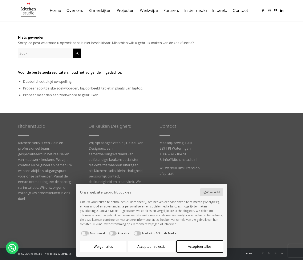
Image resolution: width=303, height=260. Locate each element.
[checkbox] (92, 233)
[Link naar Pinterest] (275, 10)
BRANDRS (66, 253)
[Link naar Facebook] (263, 10)
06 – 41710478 (174, 154)
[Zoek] (49, 53)
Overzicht (211, 192)
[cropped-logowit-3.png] (28, 10)
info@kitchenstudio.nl (180, 159)
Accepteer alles (199, 246)
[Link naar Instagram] (269, 10)
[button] (13, 247)
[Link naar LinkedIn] (282, 10)
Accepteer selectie (151, 246)
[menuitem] (55, 10)
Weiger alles (103, 246)
